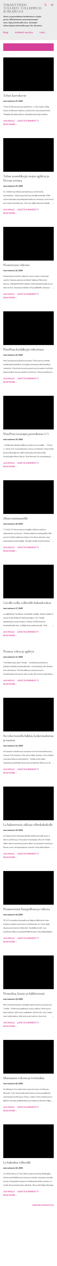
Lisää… (43, 32)
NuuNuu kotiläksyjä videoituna (23, 349)
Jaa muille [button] (9, 120)
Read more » (9, 124)
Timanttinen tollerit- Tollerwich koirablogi (22, 8)
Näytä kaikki (45, 46)
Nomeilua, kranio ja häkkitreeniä (23, 993)
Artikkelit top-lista (24, 32)
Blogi (5, 32)
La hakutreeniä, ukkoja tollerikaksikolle (28, 824)
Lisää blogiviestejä (43, 1205)
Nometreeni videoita (16, 265)
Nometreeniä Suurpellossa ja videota (26, 909)
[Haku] (45, 5)
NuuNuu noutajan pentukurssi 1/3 (26, 434)
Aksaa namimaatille (15, 518)
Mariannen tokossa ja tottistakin (23, 1078)
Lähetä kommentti (28, 120)
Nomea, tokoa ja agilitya (18, 651)
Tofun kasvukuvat (14, 95)
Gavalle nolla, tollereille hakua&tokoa (27, 603)
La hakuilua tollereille (17, 1162)
